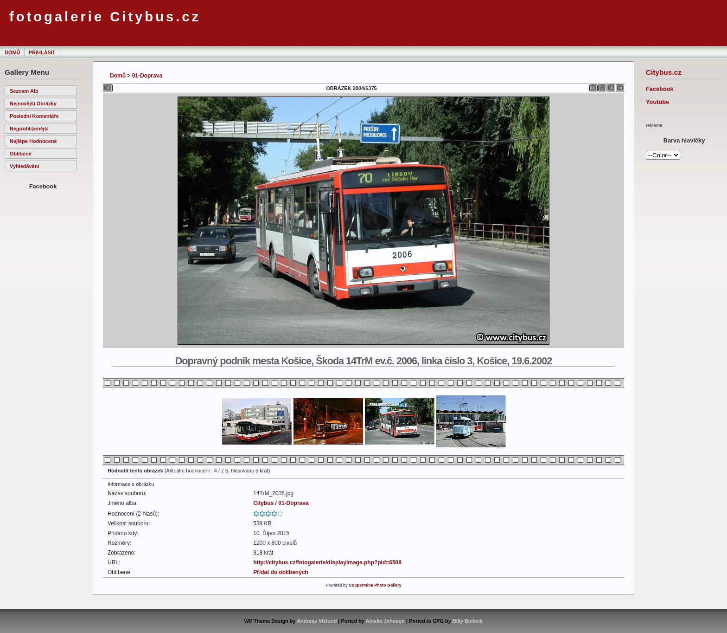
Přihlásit (42, 52)
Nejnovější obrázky (33, 103)
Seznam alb (24, 91)
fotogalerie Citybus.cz (105, 16)
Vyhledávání (24, 166)
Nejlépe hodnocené (33, 141)
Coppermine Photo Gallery (375, 585)
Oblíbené (21, 153)
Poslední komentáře (34, 116)
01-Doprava (147, 75)
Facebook (660, 88)
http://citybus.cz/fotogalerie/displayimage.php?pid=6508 (327, 562)
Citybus (263, 503)
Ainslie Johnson (385, 621)
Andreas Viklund (317, 621)
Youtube (657, 101)
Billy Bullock (468, 621)
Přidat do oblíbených (280, 572)
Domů (12, 52)
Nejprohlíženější (29, 128)
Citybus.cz (664, 72)
